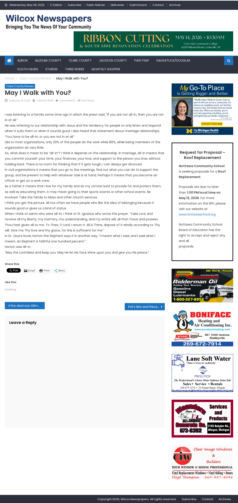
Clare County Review (20, 86)
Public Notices (96, 5)
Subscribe (74, 5)
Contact (158, 5)
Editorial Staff (45, 100)
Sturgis (51, 68)
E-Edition (56, 5)
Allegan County (48, 60)
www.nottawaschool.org (197, 214)
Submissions (138, 5)
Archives (175, 5)
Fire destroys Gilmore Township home (28, 305)
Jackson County (113, 60)
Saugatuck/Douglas (173, 60)
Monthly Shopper (106, 68)
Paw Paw (141, 60)
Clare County (80, 60)
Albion (22, 60)
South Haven (27, 68)
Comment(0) (67, 100)
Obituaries (117, 5)
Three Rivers (74, 68)
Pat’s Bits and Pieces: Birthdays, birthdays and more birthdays (146, 306)
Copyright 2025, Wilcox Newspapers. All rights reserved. (137, 498)
